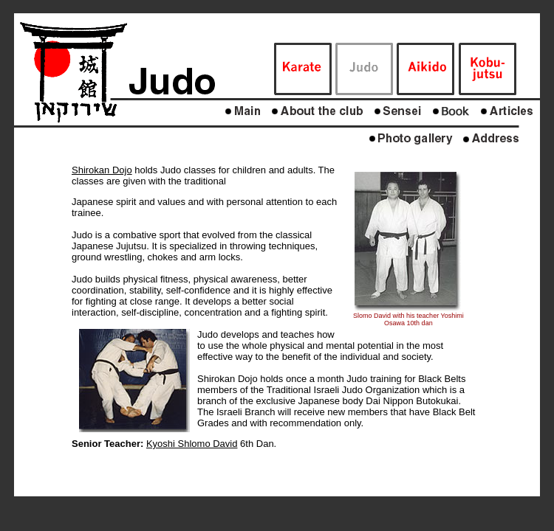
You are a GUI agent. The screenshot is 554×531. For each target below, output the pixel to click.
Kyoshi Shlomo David (192, 443)
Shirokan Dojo (102, 170)
